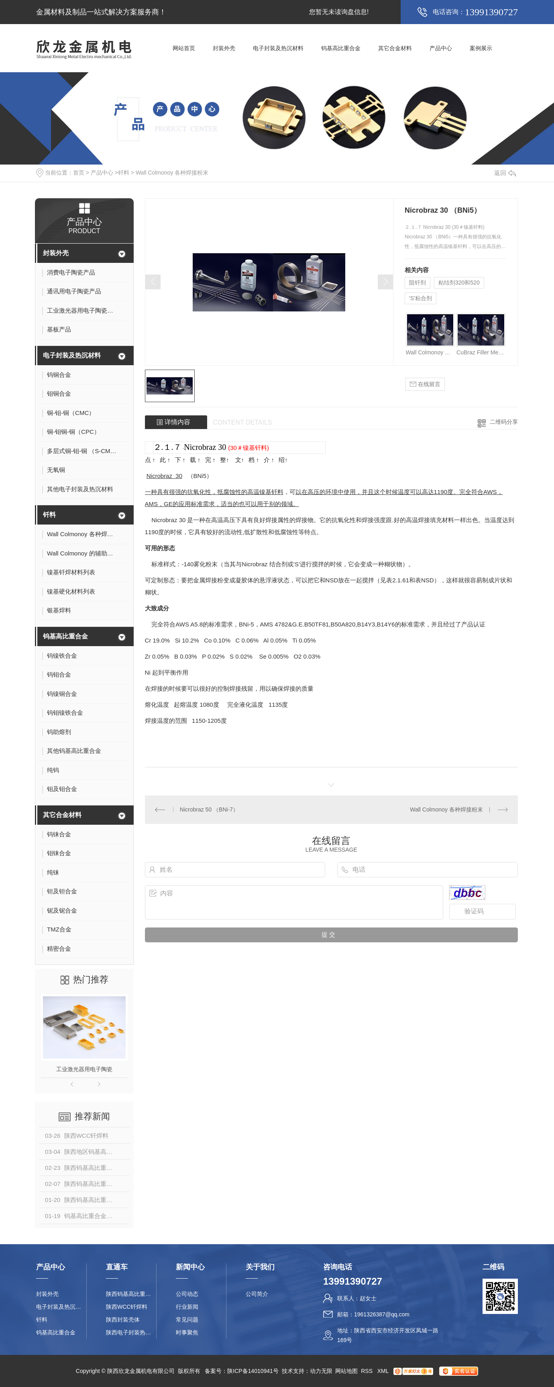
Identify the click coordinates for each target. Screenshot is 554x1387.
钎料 (123, 172)
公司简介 (257, 1294)
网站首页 (184, 48)
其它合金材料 (395, 48)
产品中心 (441, 48)
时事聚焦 (187, 1332)
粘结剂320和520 (459, 282)
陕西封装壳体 (123, 1319)
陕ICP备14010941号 (253, 1371)
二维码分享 (504, 422)
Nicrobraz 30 (205, 447)
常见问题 (187, 1319)
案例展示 (481, 48)
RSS (367, 1371)
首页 (78, 172)
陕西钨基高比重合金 (131, 1294)
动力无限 (321, 1371)
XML (383, 1371)
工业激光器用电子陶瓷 (84, 1069)
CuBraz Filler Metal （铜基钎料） (480, 352)
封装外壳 (224, 48)
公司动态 (187, 1294)
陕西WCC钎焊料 (126, 1307)
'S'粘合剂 (420, 298)
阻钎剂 (417, 282)
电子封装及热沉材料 (278, 48)
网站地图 (346, 1371)
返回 (505, 172)
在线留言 (425, 384)
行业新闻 (187, 1307)
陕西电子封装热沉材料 (131, 1332)
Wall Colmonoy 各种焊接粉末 (172, 172)
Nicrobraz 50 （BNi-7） (209, 809)
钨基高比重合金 (341, 48)
